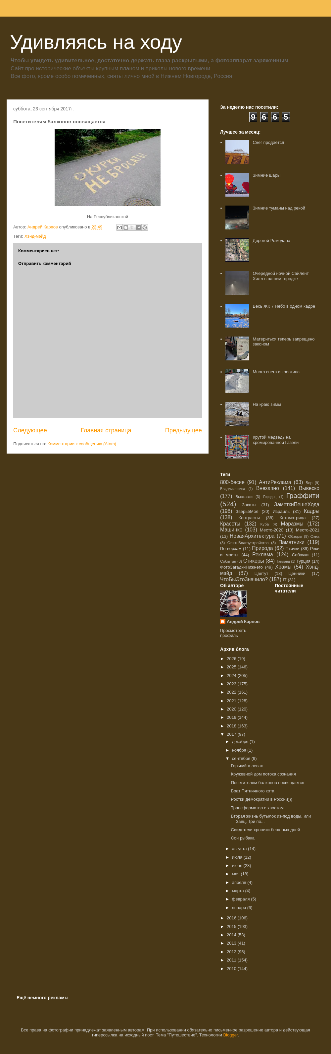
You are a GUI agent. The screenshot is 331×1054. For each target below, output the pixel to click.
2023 (232, 683)
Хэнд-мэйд (35, 236)
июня (238, 865)
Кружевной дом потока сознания (263, 774)
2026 (232, 658)
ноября (240, 750)
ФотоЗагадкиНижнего (241, 567)
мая (236, 873)
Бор (309, 482)
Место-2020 (271, 529)
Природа (262, 548)
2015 (232, 926)
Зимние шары (266, 175)
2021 (232, 700)
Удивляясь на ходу (96, 42)
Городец (269, 497)
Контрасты (249, 517)
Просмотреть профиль (233, 633)
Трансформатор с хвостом (257, 807)
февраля (241, 899)
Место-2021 (307, 529)
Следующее (30, 430)
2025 (232, 666)
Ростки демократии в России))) (261, 799)
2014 (232, 934)
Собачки (300, 554)
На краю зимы (267, 404)
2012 (232, 951)
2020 (232, 709)
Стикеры (253, 561)
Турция (303, 561)
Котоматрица (293, 517)
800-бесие (232, 482)
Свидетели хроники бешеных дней (265, 829)
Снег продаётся (268, 142)
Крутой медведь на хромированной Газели (276, 440)
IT (285, 579)
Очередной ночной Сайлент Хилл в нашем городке (280, 276)
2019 (232, 717)
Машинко (231, 529)
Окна (314, 536)
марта (238, 890)
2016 (232, 917)
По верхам (231, 548)
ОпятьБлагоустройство (248, 542)
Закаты (249, 504)
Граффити (302, 495)
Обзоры (295, 536)
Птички (293, 548)
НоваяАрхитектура (252, 536)
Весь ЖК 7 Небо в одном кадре (284, 306)
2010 (232, 968)
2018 (232, 725)
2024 (232, 675)
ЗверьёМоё (247, 511)
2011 (232, 960)
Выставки (244, 496)
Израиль (281, 511)
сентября (242, 758)
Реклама (262, 554)
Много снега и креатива (276, 371)
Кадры (311, 511)
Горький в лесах (247, 765)
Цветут (261, 573)
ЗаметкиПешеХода (296, 504)
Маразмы (292, 524)
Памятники (291, 542)
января (239, 907)
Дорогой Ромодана (271, 240)
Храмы (283, 567)
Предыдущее (183, 430)
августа (240, 848)
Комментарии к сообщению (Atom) (81, 443)
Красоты (230, 524)
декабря (241, 741)
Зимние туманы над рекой (279, 208)
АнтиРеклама (275, 482)
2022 (232, 692)
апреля (240, 882)
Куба (264, 524)
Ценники (296, 573)
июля (238, 857)
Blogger (230, 1034)
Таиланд (283, 561)
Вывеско (309, 488)
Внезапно (267, 488)
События (228, 561)
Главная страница (106, 430)
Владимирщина (232, 489)
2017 (232, 734)
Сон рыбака (243, 838)
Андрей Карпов (243, 621)
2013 (232, 943)
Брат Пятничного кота (252, 790)
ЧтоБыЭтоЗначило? (244, 579)
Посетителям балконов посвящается (267, 782)
